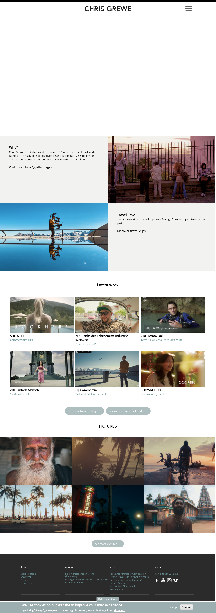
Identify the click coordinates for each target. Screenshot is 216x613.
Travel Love (27, 583)
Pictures (25, 579)
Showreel (26, 576)
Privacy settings (108, 599)
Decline (186, 607)
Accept (173, 607)
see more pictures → (107, 544)
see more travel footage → (84, 411)
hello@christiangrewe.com (79, 573)
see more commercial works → (128, 411)
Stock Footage (28, 573)
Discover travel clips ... (133, 231)
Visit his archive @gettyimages (30, 167)
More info (119, 610)
